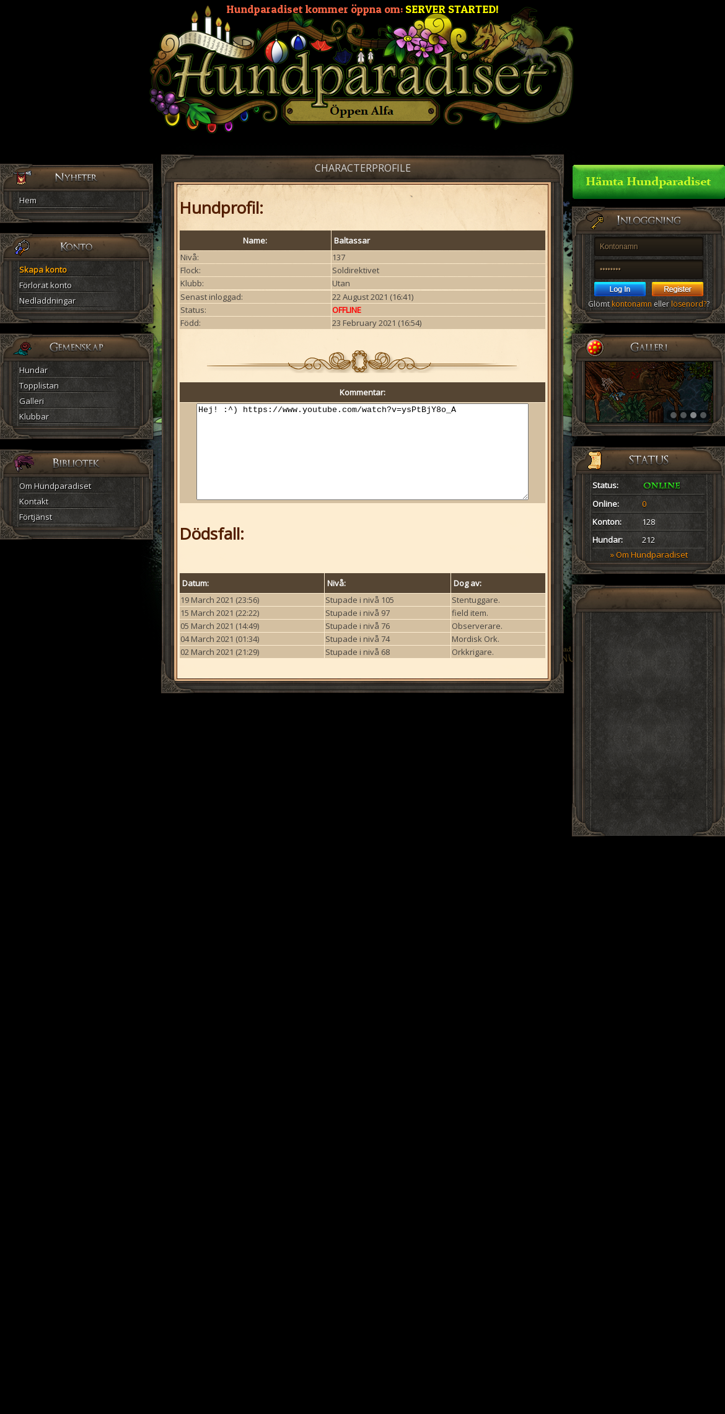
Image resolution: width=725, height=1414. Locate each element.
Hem (28, 200)
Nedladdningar (47, 300)
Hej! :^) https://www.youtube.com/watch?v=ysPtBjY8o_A (362, 461)
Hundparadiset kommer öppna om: (362, 8)
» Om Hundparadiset (649, 554)
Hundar (33, 369)
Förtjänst (35, 516)
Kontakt (33, 501)
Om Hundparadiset (55, 485)
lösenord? (688, 304)
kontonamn (632, 304)
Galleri (31, 400)
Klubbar (34, 416)
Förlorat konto (45, 285)
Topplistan (39, 385)
